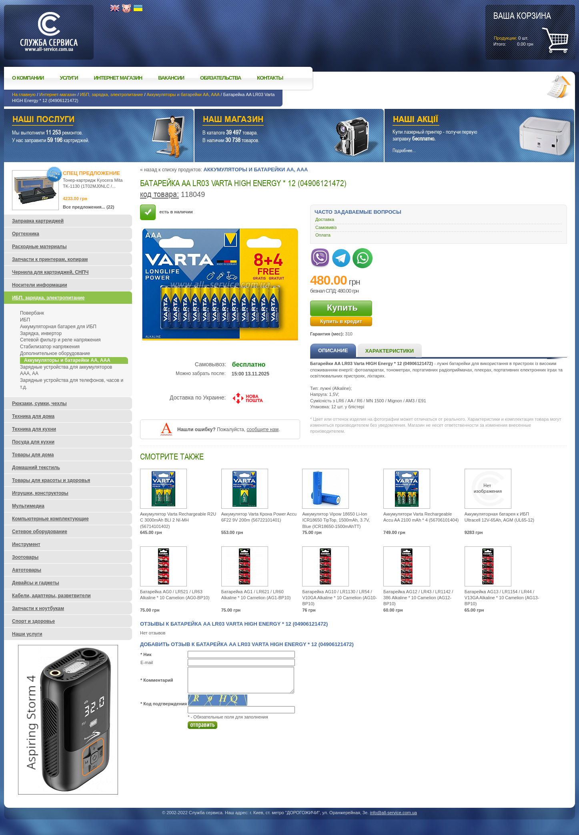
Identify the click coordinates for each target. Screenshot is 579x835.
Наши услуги (89, 120)
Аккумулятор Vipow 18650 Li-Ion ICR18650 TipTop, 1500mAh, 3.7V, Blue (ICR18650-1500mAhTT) (336, 520)
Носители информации (39, 285)
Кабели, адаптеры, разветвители (51, 595)
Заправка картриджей (38, 221)
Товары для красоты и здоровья (51, 480)
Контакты (270, 78)
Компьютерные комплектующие (50, 519)
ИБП (25, 320)
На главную (24, 94)
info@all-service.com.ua (393, 812)
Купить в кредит (341, 321)
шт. (522, 28)
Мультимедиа (28, 506)
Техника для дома (33, 416)
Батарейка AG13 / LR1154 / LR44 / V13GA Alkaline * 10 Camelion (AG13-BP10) (502, 597)
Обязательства (220, 78)
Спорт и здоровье (33, 621)
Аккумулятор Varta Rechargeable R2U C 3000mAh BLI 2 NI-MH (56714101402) (178, 520)
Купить (342, 308)
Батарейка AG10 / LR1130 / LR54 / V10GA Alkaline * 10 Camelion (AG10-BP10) (339, 597)
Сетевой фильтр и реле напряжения (60, 340)
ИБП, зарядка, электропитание (111, 94)
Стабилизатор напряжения (50, 346)
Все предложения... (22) (88, 207)
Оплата (323, 235)
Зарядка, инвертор (41, 333)
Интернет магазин (118, 78)
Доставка (324, 219)
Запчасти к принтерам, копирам (50, 259)
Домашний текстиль (36, 467)
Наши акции (468, 120)
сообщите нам (262, 429)
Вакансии (171, 78)
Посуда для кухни (33, 442)
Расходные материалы (39, 246)
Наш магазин (275, 120)
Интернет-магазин (57, 94)
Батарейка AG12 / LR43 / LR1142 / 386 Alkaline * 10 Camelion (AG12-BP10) (418, 597)
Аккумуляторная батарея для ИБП (58, 326)
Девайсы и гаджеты (35, 583)
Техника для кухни (34, 429)
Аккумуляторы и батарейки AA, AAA (183, 94)
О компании (28, 78)
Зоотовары (25, 557)
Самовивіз (326, 227)
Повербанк (32, 313)
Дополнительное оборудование (55, 353)
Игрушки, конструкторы (40, 493)
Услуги (69, 78)
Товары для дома (33, 455)
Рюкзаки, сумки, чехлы (39, 403)
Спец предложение (91, 173)
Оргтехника (25, 234)
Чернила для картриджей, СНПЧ (50, 272)
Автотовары (26, 570)
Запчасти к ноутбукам (38, 608)
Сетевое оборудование (39, 531)
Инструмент (26, 544)
